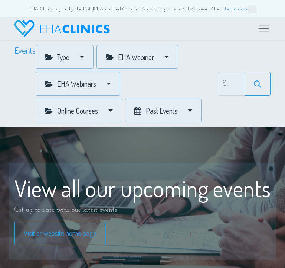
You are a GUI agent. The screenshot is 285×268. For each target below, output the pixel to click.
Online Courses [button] (72, 110)
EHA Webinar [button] (130, 57)
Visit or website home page (60, 233)
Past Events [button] (156, 110)
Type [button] (58, 57)
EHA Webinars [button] (71, 84)
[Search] (258, 84)
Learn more (241, 9)
